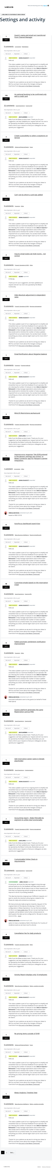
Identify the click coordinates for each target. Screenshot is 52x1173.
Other (22, 206)
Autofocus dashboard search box (27, 523)
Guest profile (28, 594)
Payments (17, 206)
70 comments (9, 870)
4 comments (9, 594)
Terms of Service (46, 1167)
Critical (27, 54)
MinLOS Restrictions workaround (27, 413)
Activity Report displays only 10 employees (30, 974)
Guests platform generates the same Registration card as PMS (28, 711)
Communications (29, 770)
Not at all (9, 54)
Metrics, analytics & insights (37, 986)
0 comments (9, 46)
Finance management (35, 829)
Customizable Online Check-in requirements (25, 860)
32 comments (9, 105)
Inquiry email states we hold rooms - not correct (30, 255)
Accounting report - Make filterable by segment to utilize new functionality (29, 819)
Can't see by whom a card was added (28, 195)
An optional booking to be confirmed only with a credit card (30, 95)
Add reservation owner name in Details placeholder (29, 760)
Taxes (31, 147)
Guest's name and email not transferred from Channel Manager (29, 36)
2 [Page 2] (6, 1152)
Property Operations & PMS (22, 265)
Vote (6, 40)
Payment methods (25, 365)
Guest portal (29, 105)
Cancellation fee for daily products (27, 933)
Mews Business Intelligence (22, 535)
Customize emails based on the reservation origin (31, 584)
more (19, 916)
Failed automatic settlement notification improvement (30, 643)
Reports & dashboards (35, 535)
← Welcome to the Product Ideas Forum (13, 14)
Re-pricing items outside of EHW (27, 1033)
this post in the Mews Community (29, 86)
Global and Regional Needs (22, 147)
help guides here (22, 910)
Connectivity (18, 46)
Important (17, 54)
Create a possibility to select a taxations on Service (31, 137)
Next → (12, 1152)
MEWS (39, 1167)
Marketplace (25, 46)
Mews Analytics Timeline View (25, 1093)
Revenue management (35, 306)
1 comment (8, 469)
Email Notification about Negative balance (30, 354)
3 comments (9, 653)
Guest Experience (20, 105)
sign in (45, 5)
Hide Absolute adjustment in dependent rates (30, 296)
